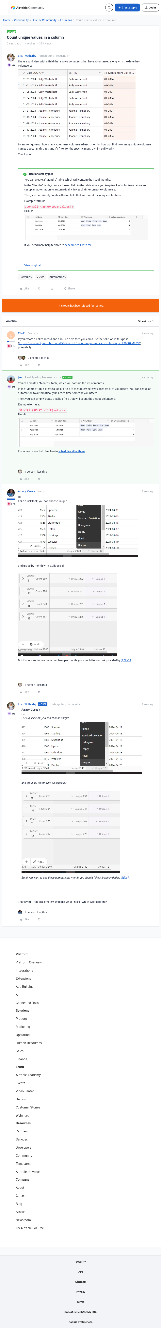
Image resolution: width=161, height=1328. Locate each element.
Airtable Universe (28, 1172)
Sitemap (80, 1282)
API (80, 1271)
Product (21, 1018)
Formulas (66, 20)
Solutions (22, 1010)
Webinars (22, 1115)
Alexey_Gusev (26, 491)
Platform (22, 954)
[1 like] (32, 471)
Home (6, 20)
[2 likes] (33, 358)
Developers (23, 1147)
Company (22, 1179)
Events (20, 1083)
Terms (80, 1302)
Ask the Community (44, 20)
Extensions (23, 978)
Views (40, 277)
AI (17, 994)
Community (21, 20)
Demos (21, 1099)
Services (22, 1139)
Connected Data (27, 1003)
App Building (25, 986)
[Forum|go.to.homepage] (27, 7)
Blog (19, 1204)
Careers (21, 1195)
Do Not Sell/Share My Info (80, 1312)
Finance (21, 1059)
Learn (20, 1067)
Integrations (24, 970)
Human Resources (29, 1043)
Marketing (23, 1027)
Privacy (80, 1292)
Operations (23, 1035)
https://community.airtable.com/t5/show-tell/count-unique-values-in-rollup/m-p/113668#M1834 (79, 343)
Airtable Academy (28, 1075)
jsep (20, 377)
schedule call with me (78, 245)
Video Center (25, 1091)
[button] (4, 8)
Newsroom (23, 1220)
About (20, 1187)
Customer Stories (28, 1107)
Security (80, 1261)
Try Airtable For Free (30, 1228)
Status (20, 1212)
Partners (22, 1131)
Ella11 (22, 333)
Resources (23, 1123)
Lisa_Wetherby (27, 55)
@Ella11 (126, 660)
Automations (57, 277)
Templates (23, 1163)
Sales (20, 1051)
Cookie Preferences (80, 1322)
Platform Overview (29, 962)
